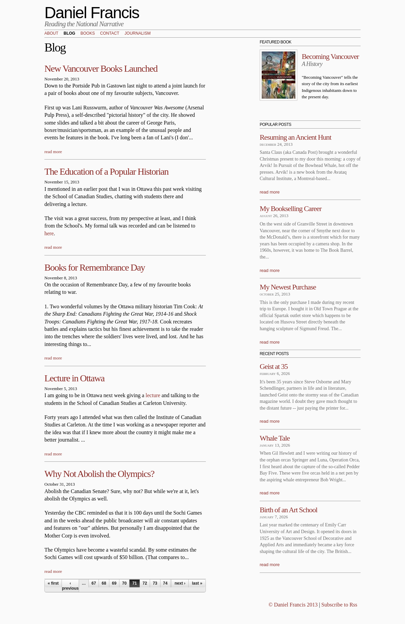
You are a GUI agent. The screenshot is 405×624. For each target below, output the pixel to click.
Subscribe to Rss (339, 605)
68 (104, 583)
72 (145, 583)
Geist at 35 (274, 366)
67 (93, 583)
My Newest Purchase (288, 287)
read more (53, 151)
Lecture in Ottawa (74, 378)
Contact (109, 33)
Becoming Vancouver (330, 56)
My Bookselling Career (290, 208)
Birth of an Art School (288, 510)
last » (197, 583)
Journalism (137, 33)
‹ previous (70, 585)
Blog (69, 33)
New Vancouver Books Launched (100, 68)
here (49, 233)
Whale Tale (275, 438)
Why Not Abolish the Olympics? (99, 474)
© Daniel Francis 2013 (293, 605)
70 (124, 583)
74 (165, 583)
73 (155, 583)
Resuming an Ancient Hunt (295, 137)
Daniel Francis (91, 13)
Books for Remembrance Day (94, 267)
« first (53, 583)
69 (114, 583)
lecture (153, 395)
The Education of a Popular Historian (106, 171)
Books (87, 33)
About (51, 33)
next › (180, 583)
